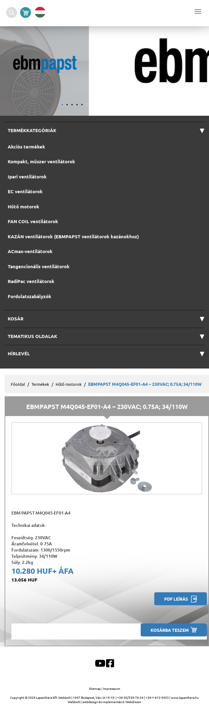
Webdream (133, 701)
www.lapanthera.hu (185, 697)
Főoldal (18, 384)
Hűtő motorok (69, 384)
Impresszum (111, 688)
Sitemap (95, 688)
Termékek (40, 384)
